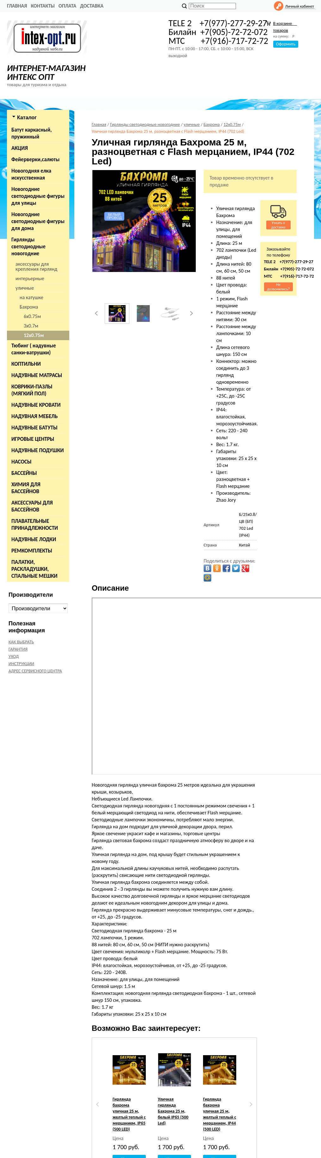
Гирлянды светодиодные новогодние (28, 246)
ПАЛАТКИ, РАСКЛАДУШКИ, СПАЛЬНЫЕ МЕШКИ (34, 569)
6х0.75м (32, 316)
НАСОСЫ (21, 461)
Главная (17, 6)
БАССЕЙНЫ (24, 473)
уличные (24, 288)
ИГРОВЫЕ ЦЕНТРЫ (32, 439)
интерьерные (29, 278)
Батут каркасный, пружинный (31, 133)
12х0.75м (34, 335)
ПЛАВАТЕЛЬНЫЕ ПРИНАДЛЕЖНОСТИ (34, 524)
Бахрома (29, 307)
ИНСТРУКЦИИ (21, 663)
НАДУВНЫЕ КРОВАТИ (36, 405)
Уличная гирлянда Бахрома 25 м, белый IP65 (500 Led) (173, 1111)
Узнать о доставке (278, 225)
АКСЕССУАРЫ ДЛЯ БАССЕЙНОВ (32, 506)
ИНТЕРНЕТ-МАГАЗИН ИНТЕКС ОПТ (46, 72)
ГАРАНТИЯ (18, 649)
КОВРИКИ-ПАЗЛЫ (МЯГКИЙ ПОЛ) (31, 390)
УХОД (14, 656)
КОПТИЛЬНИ (26, 364)
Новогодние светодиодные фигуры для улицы (38, 196)
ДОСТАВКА (91, 6)
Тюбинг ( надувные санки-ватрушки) (33, 349)
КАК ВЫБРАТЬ (21, 642)
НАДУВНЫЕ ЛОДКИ (33, 539)
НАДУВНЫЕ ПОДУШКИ (37, 450)
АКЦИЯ (19, 148)
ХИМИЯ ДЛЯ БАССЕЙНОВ (25, 488)
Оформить (286, 44)
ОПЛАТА (67, 6)
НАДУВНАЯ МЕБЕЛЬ (34, 416)
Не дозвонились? (278, 286)
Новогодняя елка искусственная (31, 174)
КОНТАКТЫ (43, 6)
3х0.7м (31, 326)
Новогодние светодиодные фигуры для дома (38, 221)
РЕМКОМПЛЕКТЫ (31, 550)
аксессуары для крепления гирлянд (36, 266)
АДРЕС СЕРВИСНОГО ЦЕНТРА (35, 671)
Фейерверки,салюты (35, 159)
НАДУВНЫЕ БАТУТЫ (34, 427)
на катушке (31, 297)
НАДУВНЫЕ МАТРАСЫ (36, 375)
